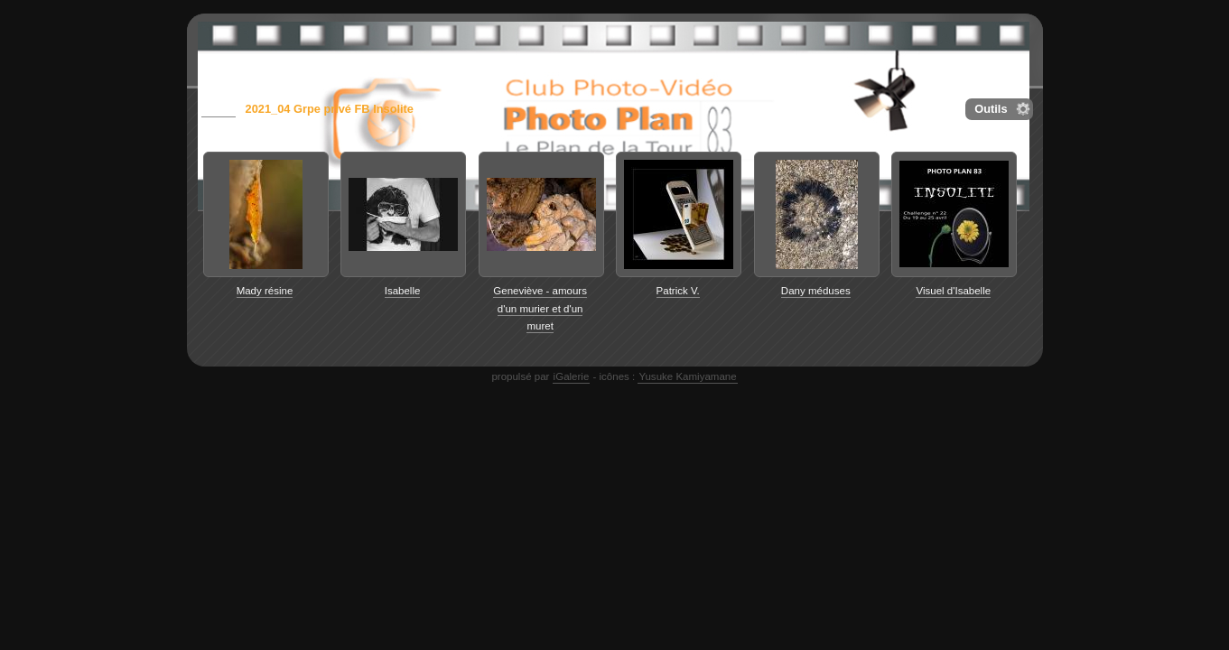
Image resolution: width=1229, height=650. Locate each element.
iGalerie (572, 376)
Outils (990, 109)
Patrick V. (678, 290)
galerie (218, 109)
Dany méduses (816, 290)
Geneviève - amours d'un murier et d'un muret (540, 308)
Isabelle (403, 290)
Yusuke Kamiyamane (687, 376)
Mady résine (265, 290)
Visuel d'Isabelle (953, 290)
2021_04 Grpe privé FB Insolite (330, 109)
